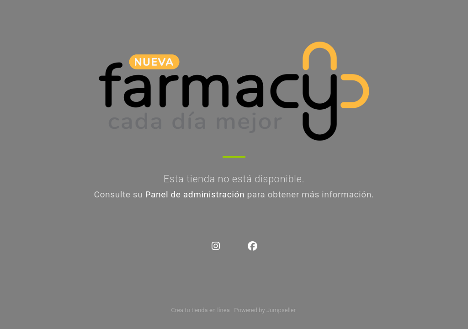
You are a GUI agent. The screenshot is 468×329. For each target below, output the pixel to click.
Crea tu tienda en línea (201, 310)
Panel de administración (195, 194)
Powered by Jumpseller (264, 310)
